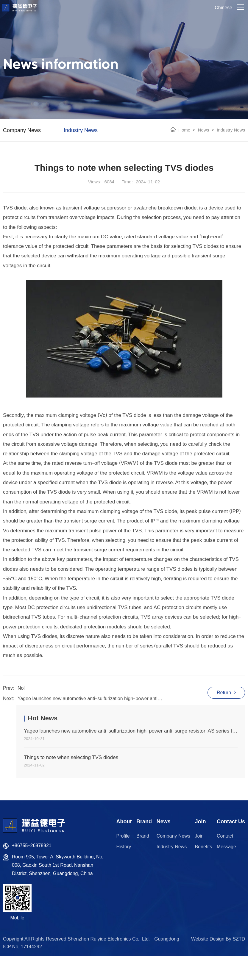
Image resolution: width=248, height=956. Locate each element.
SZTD (239, 939)
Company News (22, 130)
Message (226, 846)
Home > (186, 130)
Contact (225, 836)
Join (199, 836)
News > (204, 130)
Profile (123, 836)
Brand (142, 836)
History (123, 846)
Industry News (81, 130)
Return (226, 693)
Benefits (203, 846)
